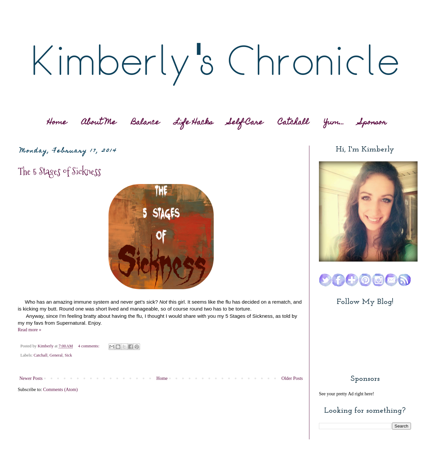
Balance (145, 123)
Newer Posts (30, 378)
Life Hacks (193, 123)
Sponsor (373, 123)
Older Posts (292, 378)
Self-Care (245, 123)
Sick (68, 355)
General (55, 355)
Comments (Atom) (60, 389)
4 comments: (89, 346)
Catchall (293, 123)
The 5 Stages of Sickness (59, 171)
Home (57, 123)
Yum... (334, 123)
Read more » (29, 329)
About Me (99, 123)
